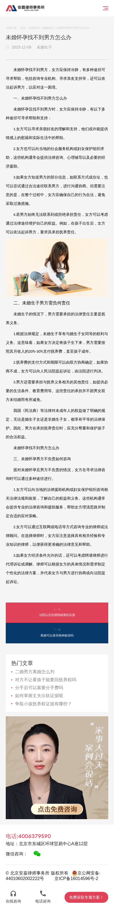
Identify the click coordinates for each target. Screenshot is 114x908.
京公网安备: (86, 873)
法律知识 (34, 27)
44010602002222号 (25, 878)
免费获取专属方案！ (86, 897)
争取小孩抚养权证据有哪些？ (43, 703)
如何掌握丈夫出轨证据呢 (39, 695)
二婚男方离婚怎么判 (34, 671)
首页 (23, 27)
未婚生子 (44, 47)
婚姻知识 (48, 27)
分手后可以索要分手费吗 (39, 687)
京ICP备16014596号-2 (76, 878)
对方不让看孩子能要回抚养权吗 (45, 679)
